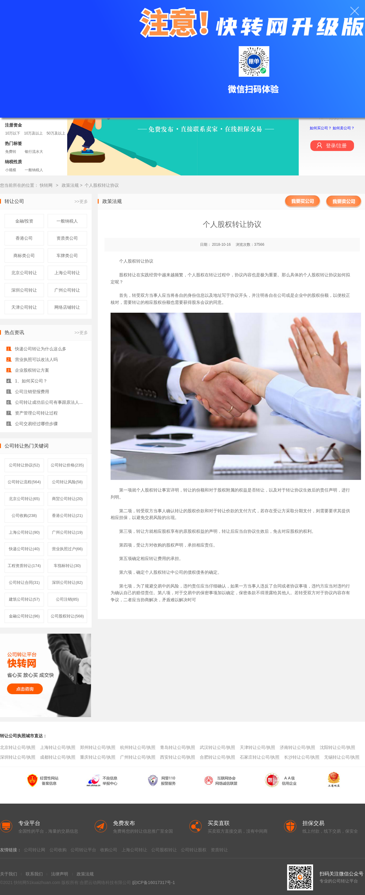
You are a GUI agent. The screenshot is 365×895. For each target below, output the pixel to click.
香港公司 (24, 238)
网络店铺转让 (67, 307)
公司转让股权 (193, 849)
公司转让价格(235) (67, 465)
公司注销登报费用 (32, 391)
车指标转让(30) (67, 565)
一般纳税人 (34, 170)
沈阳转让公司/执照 (337, 747)
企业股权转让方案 (32, 370)
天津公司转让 (24, 307)
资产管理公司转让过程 (36, 413)
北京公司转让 (24, 272)
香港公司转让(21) (67, 515)
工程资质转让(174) (24, 565)
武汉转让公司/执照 (217, 747)
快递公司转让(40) (24, 549)
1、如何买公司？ (31, 380)
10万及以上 (33, 133)
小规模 (10, 170)
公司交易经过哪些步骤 (36, 423)
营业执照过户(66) (67, 549)
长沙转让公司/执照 (301, 757)
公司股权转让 (164, 849)
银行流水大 (34, 151)
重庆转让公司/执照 (97, 757)
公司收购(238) (24, 515)
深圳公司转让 (24, 290)
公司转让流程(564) (24, 482)
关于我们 (8, 873)
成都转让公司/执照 (57, 757)
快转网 (46, 185)
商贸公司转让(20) (67, 498)
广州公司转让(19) (67, 532)
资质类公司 (67, 238)
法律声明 (59, 873)
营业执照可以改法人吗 (36, 359)
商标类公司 (24, 255)
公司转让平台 (83, 849)
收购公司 (108, 849)
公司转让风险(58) (67, 482)
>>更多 (81, 201)
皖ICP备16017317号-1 (153, 882)
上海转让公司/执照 (57, 747)
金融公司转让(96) (24, 616)
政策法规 (71, 185)
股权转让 (153, 490)
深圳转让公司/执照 (17, 757)
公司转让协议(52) (24, 465)
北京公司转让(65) (24, 498)
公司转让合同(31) (24, 582)
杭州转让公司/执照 (137, 747)
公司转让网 (34, 849)
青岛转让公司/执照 (177, 747)
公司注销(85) (67, 599)
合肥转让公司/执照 (217, 757)
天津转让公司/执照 (257, 747)
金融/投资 (24, 221)
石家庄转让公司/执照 (259, 757)
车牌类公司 (67, 255)
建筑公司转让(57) (24, 599)
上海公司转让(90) (24, 532)
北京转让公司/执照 (17, 747)
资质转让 (219, 849)
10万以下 (12, 133)
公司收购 (58, 849)
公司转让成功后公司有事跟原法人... (49, 402)
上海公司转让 (67, 272)
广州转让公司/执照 (137, 757)
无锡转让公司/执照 (342, 757)
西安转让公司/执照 (177, 757)
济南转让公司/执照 (297, 747)
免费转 (10, 151)
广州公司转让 (67, 290)
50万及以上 (55, 133)
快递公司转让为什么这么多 (40, 348)
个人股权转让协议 (102, 185)
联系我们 (34, 873)
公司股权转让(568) (67, 616)
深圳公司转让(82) (67, 582)
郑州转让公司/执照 (97, 747)
